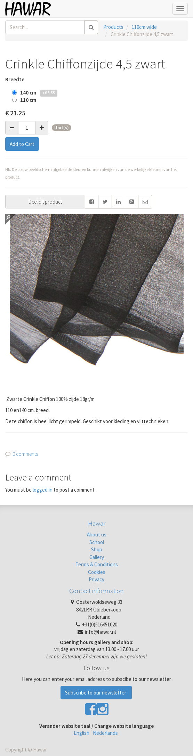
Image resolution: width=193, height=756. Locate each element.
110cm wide (144, 27)
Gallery (96, 557)
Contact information (96, 590)
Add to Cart (22, 144)
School (96, 542)
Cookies (96, 572)
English (81, 733)
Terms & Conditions (96, 564)
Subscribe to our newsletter (96, 692)
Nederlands (105, 733)
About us (96, 534)
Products (113, 27)
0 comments (25, 454)
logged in (43, 489)
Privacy (96, 579)
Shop (96, 549)
